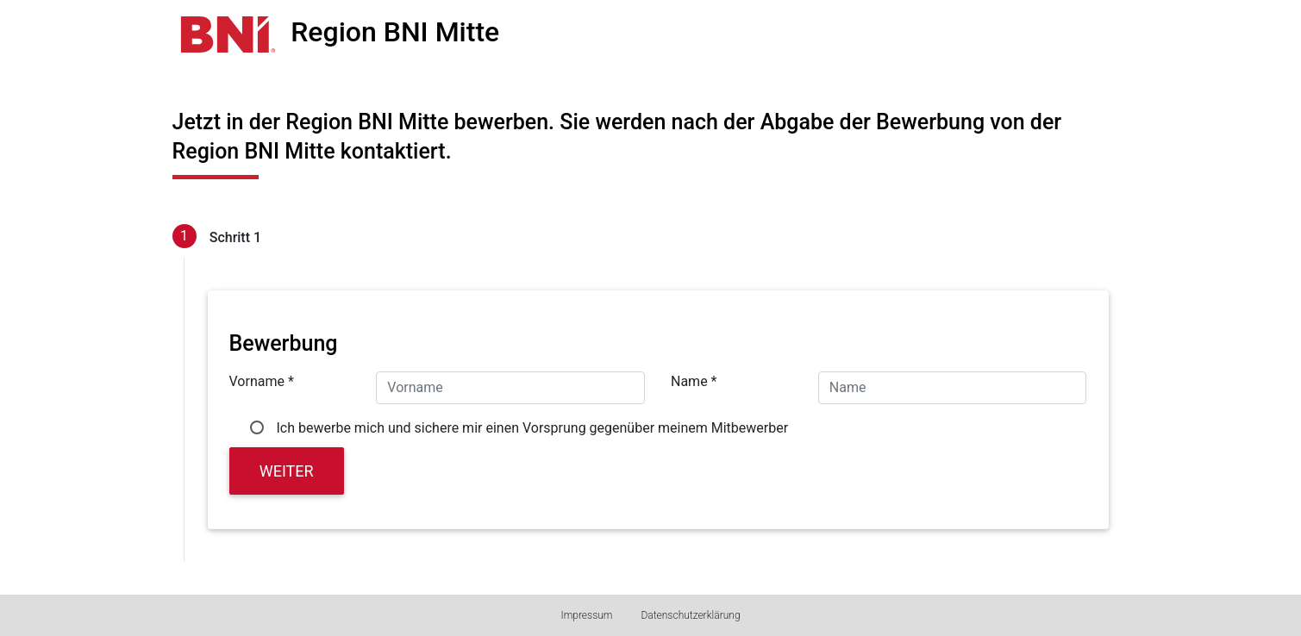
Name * (694, 381)
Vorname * (261, 381)
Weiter (287, 471)
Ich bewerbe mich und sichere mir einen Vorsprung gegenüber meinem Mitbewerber (533, 428)
